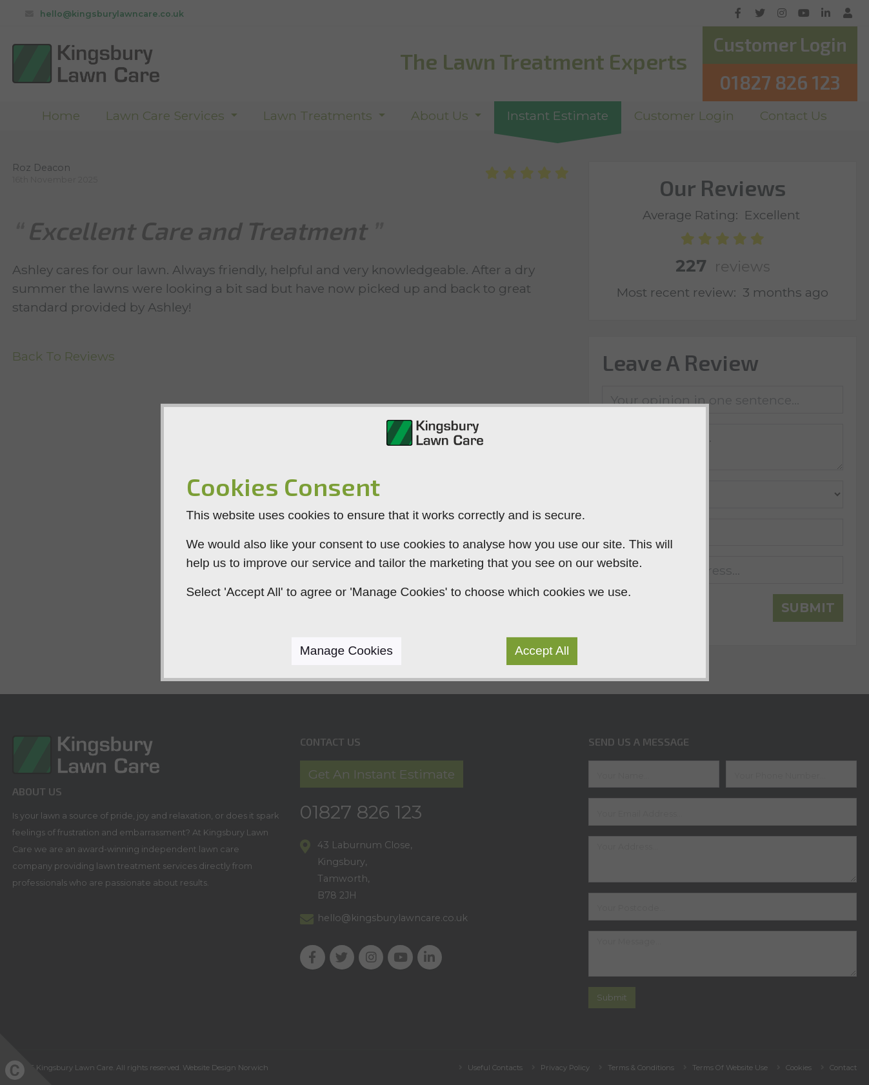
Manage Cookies (346, 650)
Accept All (542, 650)
